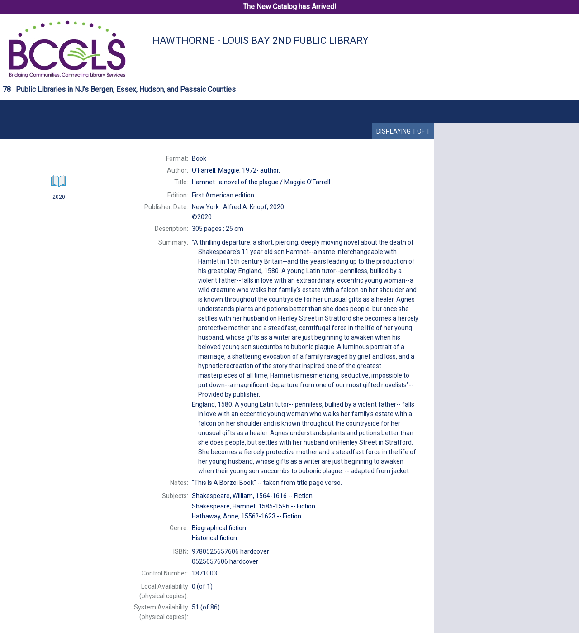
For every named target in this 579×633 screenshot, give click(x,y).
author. (236, 170)
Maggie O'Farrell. (262, 182)
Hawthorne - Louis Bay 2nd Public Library (260, 40)
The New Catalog (270, 6)
